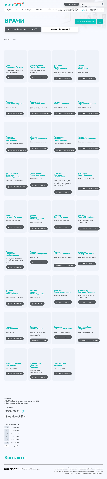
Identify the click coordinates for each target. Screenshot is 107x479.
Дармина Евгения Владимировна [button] (60, 67)
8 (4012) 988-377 (94, 10)
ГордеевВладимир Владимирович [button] (12, 253)
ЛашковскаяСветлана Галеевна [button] (86, 291)
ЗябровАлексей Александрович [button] (37, 217)
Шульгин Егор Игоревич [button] (60, 364)
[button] (71, 4)
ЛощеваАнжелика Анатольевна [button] (11, 138)
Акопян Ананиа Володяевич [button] (38, 253)
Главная (7, 39)
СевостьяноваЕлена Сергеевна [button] (37, 174)
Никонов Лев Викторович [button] (13, 328)
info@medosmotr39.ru (14, 416)
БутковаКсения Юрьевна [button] (37, 328)
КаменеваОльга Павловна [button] (85, 174)
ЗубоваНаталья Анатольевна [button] (83, 67)
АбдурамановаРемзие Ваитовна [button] (37, 66)
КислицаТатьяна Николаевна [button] (87, 138)
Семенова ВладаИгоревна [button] (85, 328)
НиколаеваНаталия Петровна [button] (14, 216)
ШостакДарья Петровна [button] (61, 216)
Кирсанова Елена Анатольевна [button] (62, 291)
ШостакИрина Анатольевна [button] (38, 138)
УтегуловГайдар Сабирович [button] (86, 253)
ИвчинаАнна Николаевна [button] (61, 103)
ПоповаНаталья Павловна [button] (62, 253)
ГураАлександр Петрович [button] (15, 66)
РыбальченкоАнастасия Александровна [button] (13, 175)
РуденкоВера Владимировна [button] (87, 103)
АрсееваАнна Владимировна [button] (15, 103)
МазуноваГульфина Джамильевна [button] (12, 292)
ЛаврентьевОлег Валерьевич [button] (37, 103)
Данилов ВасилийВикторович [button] (13, 364)
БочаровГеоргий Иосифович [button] (86, 216)
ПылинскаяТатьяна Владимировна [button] (60, 138)
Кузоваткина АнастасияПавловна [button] (35, 365)
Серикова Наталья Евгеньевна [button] (63, 328)
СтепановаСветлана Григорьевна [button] (59, 175)
